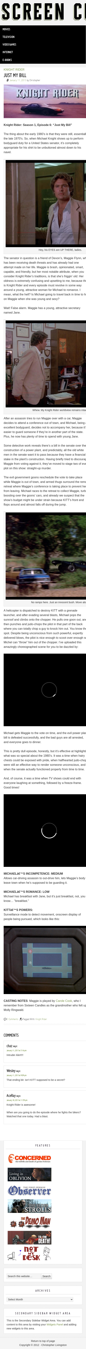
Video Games (9, 44)
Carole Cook (64, 1000)
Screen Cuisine (43, 12)
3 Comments (12, 1019)
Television (9, 37)
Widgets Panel (54, 1324)
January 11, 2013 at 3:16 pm (16, 1050)
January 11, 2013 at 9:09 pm (16, 1075)
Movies (6, 29)
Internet (8, 52)
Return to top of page (43, 1341)
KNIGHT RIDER (14, 69)
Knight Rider (41, 1019)
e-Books (7, 60)
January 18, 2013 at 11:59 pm (17, 1100)
